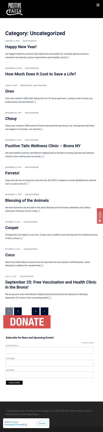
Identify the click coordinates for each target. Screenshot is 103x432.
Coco (10, 254)
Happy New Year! (21, 46)
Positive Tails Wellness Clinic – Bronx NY (43, 145)
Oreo (9, 91)
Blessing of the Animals (27, 200)
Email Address (12, 345)
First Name (10, 358)
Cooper (12, 227)
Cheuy (11, 118)
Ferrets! (12, 173)
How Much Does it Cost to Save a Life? (40, 74)
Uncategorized (30, 41)
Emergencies (26, 85)
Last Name (10, 370)
